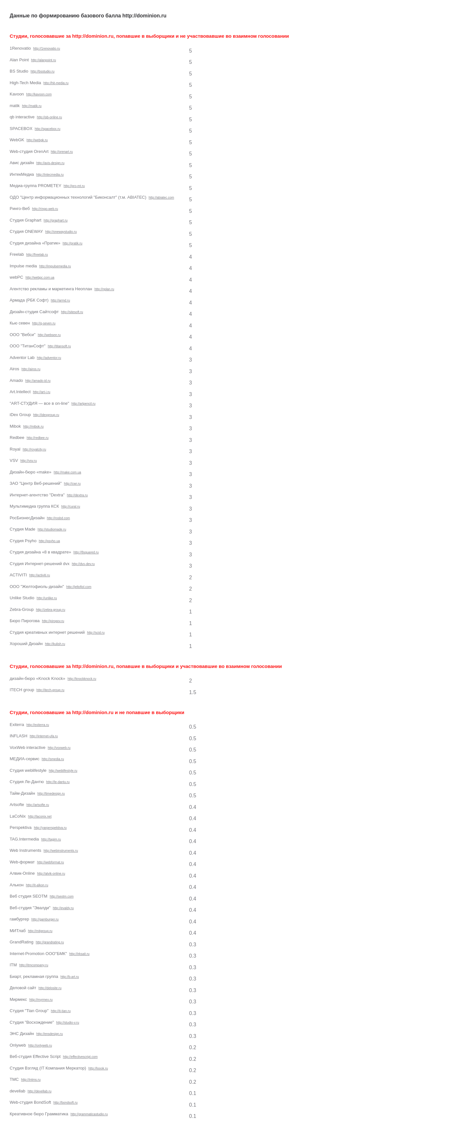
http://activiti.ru (39, 575)
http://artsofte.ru (37, 805)
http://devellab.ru (40, 1091)
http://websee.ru (49, 335)
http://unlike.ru (47, 598)
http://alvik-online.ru (51, 873)
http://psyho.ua (49, 541)
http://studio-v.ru (67, 1022)
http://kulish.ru (55, 644)
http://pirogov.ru (53, 621)
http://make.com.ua (67, 472)
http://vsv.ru (28, 461)
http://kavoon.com (39, 94)
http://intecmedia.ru (49, 174)
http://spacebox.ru (48, 129)
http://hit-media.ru (56, 83)
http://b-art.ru (70, 977)
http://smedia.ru (53, 759)
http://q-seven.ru (43, 323)
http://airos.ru (31, 369)
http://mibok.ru (33, 426)
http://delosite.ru (50, 988)
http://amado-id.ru (37, 381)
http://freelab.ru (37, 254)
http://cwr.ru (72, 483)
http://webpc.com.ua (39, 277)
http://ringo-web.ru (45, 209)
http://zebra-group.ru (50, 610)
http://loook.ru (98, 1068)
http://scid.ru (95, 632)
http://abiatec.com (161, 197)
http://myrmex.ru (41, 999)
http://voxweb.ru (59, 748)
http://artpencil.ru (83, 403)
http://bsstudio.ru (42, 71)
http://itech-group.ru (50, 690)
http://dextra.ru (77, 495)
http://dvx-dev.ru (83, 564)
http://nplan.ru (104, 289)
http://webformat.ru (50, 862)
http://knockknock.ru (82, 679)
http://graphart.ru (56, 220)
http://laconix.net (40, 816)
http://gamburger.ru (45, 919)
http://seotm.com (61, 896)
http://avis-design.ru (50, 163)
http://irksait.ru (79, 954)
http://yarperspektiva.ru (50, 828)
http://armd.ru (60, 300)
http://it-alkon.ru (37, 885)
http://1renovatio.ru (46, 48)
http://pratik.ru (72, 243)
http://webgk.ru (37, 140)
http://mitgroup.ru (40, 931)
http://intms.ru (31, 1079)
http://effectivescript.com (80, 1057)
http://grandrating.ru (50, 942)
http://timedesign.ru (51, 793)
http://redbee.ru (38, 438)
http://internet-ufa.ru (44, 736)
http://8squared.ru (86, 552)
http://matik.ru (32, 106)
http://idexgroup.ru (46, 415)
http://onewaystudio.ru (61, 232)
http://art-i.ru (41, 392)
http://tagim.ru (51, 839)
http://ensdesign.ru (49, 1034)
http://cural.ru (70, 506)
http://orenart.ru (62, 152)
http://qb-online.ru (49, 117)
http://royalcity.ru (34, 449)
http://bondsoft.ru (65, 1102)
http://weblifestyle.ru (63, 770)
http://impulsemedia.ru (55, 266)
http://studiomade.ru (52, 529)
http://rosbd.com (58, 518)
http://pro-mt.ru (74, 186)
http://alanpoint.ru (43, 60)
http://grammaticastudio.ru (89, 1114)
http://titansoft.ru (59, 346)
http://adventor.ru (49, 358)
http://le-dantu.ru (58, 782)
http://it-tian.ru (61, 1011)
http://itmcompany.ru (33, 965)
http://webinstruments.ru (60, 850)
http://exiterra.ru (37, 725)
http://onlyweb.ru (40, 1045)
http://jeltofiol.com (78, 587)
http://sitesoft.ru (72, 312)
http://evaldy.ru (63, 908)
